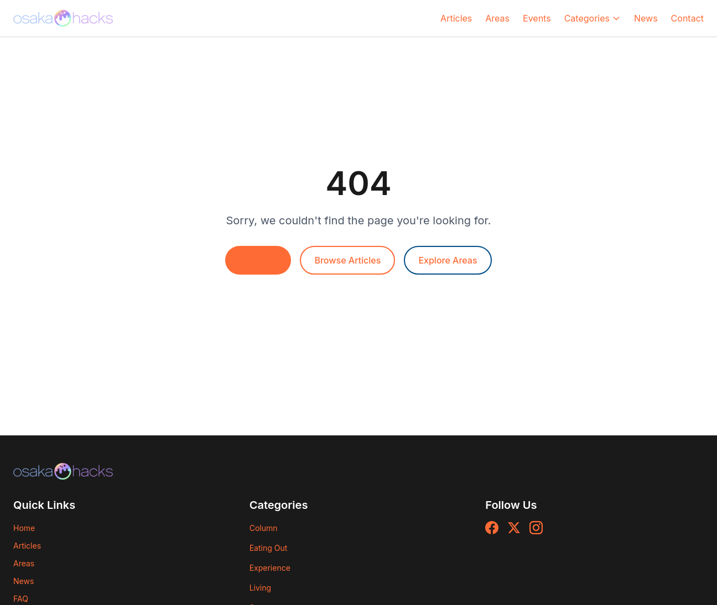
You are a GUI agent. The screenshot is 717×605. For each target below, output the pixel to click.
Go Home (258, 259)
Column (264, 528)
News (646, 18)
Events (537, 18)
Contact (687, 18)
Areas (497, 18)
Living (260, 587)
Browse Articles (347, 260)
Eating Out (269, 548)
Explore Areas (447, 260)
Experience (270, 567)
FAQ (20, 598)
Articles (456, 18)
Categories (592, 18)
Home (24, 528)
